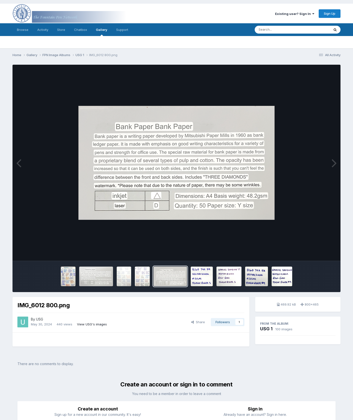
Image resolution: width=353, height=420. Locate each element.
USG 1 (266, 328)
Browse (22, 30)
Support (122, 30)
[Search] (279, 30)
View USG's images (92, 324)
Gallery (101, 32)
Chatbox (80, 30)
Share (198, 322)
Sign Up (329, 13)
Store (61, 30)
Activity (42, 30)
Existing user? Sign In (294, 14)
